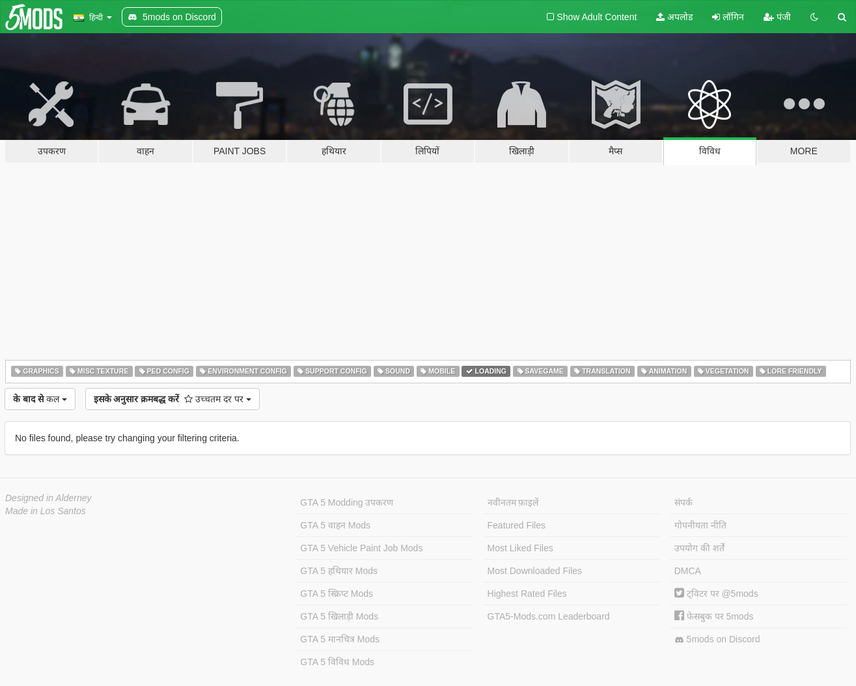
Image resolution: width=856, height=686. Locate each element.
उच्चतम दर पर (172, 399)
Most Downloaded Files (535, 571)
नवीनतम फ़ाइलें (513, 502)
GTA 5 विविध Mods (337, 662)
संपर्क (683, 502)
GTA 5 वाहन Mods (335, 525)
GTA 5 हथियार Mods (339, 571)
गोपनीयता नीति (700, 525)
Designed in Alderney (48, 498)
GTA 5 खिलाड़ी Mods (339, 616)
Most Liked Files (520, 548)
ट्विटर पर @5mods (716, 593)
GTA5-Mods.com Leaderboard (549, 616)
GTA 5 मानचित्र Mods (340, 639)
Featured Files (516, 525)
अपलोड (674, 17)
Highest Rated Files (527, 593)
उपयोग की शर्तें (699, 548)
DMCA (687, 571)
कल (40, 399)
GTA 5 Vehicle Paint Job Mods (361, 548)
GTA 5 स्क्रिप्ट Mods (336, 593)
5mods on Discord (717, 639)
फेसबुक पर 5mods (714, 616)
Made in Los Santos (45, 511)
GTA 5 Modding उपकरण (346, 502)
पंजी (777, 17)
